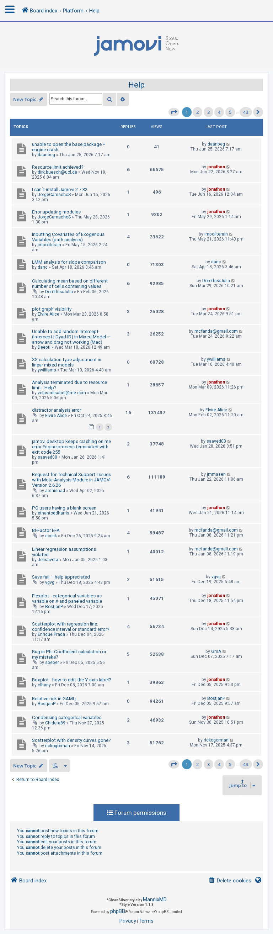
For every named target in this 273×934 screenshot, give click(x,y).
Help (136, 84)
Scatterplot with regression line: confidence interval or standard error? (70, 626)
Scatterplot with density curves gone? (71, 740)
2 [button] (197, 112)
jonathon (216, 166)
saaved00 (47, 457)
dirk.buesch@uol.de (57, 172)
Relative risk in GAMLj (54, 698)
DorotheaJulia (59, 291)
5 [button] (230, 112)
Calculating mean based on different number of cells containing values (70, 283)
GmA (216, 651)
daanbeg (46, 154)
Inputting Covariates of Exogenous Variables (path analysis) (68, 237)
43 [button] (245, 112)
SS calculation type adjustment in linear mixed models (66, 362)
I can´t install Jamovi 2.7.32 (59, 189)
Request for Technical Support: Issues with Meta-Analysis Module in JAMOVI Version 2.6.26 (71, 480)
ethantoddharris (53, 513)
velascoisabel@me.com (62, 392)
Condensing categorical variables (66, 717)
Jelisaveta (48, 559)
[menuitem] (230, 881)
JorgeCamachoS (54, 194)
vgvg (49, 582)
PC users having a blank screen (64, 508)
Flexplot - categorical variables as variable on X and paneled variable (67, 598)
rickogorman (57, 745)
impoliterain (49, 244)
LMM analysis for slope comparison (69, 262)
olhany (44, 684)
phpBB (117, 911)
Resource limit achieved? (58, 167)
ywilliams (47, 370)
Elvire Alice (48, 314)
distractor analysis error (56, 410)
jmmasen (216, 474)
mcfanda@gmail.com (216, 331)
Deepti (44, 347)
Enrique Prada (51, 634)
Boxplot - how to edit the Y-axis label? (71, 679)
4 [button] (219, 112)
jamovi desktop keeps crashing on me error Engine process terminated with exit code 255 (71, 447)
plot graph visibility (51, 309)
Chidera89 (55, 723)
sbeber (52, 662)
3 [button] (208, 112)
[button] (173, 112)
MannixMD (155, 899)
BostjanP (54, 606)
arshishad (55, 490)
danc (43, 267)
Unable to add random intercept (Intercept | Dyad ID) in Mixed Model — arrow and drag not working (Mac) (71, 337)
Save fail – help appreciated (61, 577)
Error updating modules (56, 212)
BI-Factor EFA (46, 530)
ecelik (51, 535)
